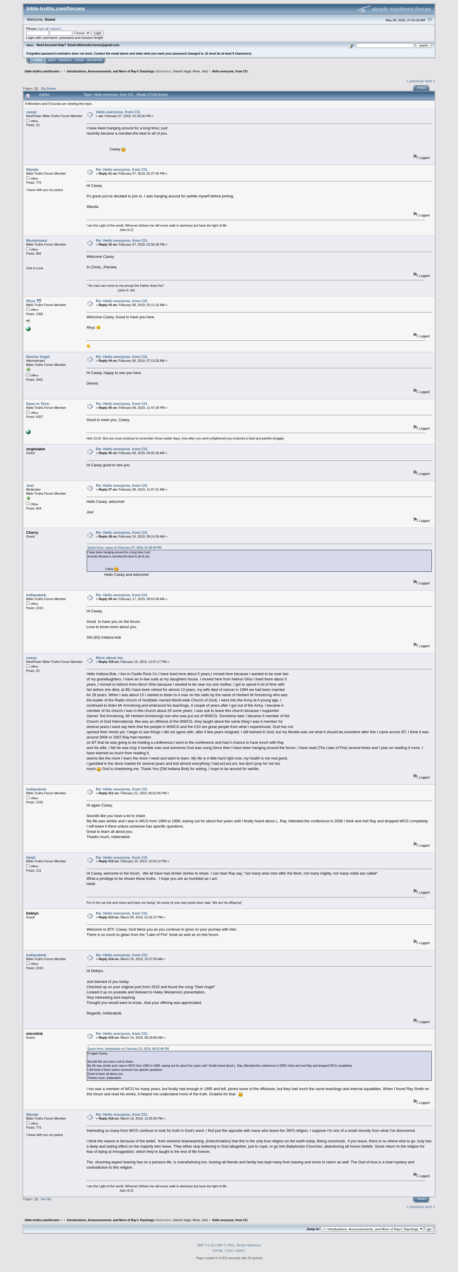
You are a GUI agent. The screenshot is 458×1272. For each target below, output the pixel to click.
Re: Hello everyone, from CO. (122, 169)
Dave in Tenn (37, 404)
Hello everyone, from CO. (118, 112)
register (55, 28)
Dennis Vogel (182, 71)
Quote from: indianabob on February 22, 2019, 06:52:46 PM (128, 1048)
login (41, 28)
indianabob (36, 595)
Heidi (30, 857)
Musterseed (36, 240)
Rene (196, 71)
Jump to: (313, 1229)
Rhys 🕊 (33, 301)
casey (31, 112)
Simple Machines (248, 1245)
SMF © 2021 (225, 1245)
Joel (204, 71)
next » (430, 81)
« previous (415, 81)
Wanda (32, 169)
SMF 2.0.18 (205, 1245)
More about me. (110, 658)
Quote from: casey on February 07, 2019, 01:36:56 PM (124, 547)
